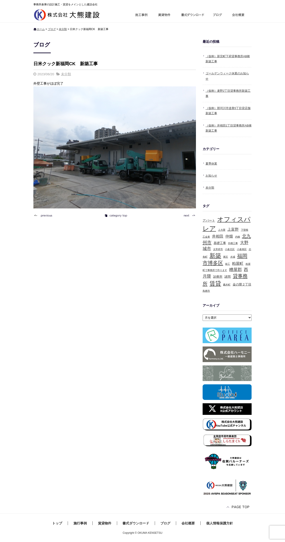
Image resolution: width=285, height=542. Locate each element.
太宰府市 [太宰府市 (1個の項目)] (218, 249)
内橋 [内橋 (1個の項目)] (237, 236)
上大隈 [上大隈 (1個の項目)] (221, 229)
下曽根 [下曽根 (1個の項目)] (244, 229)
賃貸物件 (164, 15)
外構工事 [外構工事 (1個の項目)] (233, 243)
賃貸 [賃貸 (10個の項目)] (215, 283)
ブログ (218, 15)
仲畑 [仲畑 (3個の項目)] (229, 236)
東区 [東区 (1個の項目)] (225, 256)
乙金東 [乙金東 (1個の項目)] (206, 236)
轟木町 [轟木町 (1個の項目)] (226, 284)
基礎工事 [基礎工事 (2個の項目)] (220, 243)
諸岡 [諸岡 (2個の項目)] (227, 276)
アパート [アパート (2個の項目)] (209, 220)
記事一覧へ (115, 215)
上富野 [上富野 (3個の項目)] (233, 229)
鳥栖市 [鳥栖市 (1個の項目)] (206, 290)
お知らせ (211, 175)
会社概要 (240, 15)
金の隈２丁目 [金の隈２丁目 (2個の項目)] (242, 284)
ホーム (41, 29)
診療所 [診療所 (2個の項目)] (217, 276)
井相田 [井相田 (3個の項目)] (217, 236)
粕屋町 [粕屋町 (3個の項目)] (237, 263)
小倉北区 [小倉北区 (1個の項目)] (230, 249)
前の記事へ (44, 215)
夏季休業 (211, 163)
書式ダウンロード (192, 15)
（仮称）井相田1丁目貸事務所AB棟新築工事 (229, 128)
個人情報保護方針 (219, 523)
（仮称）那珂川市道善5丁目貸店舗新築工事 (228, 110)
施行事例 (141, 15)
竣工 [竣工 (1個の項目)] (227, 264)
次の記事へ (188, 215)
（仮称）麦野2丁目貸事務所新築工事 (228, 93)
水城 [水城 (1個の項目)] (232, 256)
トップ (57, 523)
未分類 (63, 29)
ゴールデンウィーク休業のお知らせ (227, 76)
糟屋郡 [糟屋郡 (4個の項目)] (235, 269)
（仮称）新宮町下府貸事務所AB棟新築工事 (228, 59)
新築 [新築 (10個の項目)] (215, 256)
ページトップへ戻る (238, 507)
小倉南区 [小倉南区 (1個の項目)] (242, 249)
